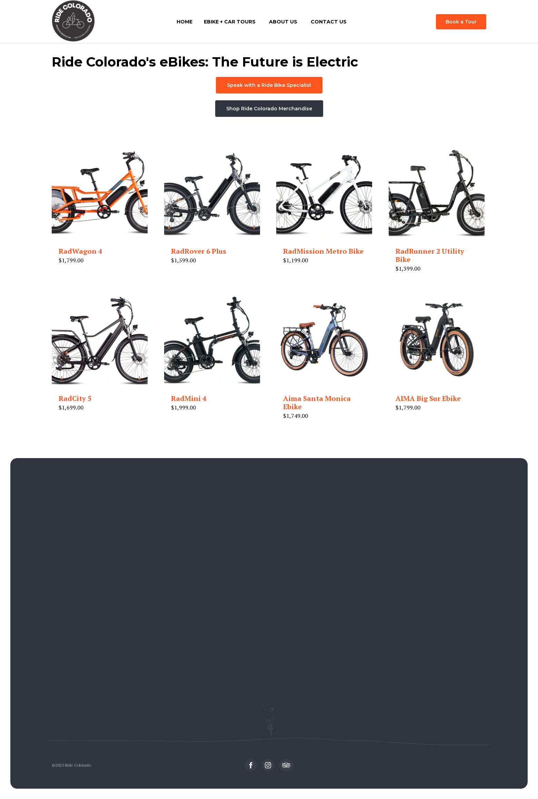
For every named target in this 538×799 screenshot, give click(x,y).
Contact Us (329, 22)
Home (184, 22)
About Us (283, 22)
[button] (461, 21)
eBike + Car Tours (230, 22)
